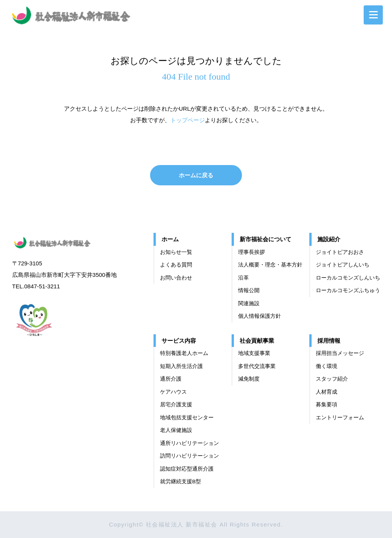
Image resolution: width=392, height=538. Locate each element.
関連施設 (249, 303)
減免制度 (249, 379)
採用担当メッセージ (340, 353)
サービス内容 (179, 340)
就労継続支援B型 (180, 481)
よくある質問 (176, 265)
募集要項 (326, 404)
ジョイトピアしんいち (342, 265)
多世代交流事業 (257, 366)
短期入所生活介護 (181, 366)
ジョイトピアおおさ (340, 252)
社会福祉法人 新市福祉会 (60, 241)
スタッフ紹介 (332, 379)
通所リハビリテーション (189, 443)
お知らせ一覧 (176, 252)
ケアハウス (173, 392)
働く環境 (326, 366)
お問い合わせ (176, 278)
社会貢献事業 (257, 340)
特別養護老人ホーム (184, 353)
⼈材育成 (326, 392)
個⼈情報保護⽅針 (259, 316)
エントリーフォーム (340, 417)
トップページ (187, 120)
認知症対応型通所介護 (187, 469)
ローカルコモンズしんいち (348, 278)
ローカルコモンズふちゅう (348, 290)
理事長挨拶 (251, 252)
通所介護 (170, 379)
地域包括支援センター (187, 417)
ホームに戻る (196, 175)
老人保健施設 (176, 430)
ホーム (170, 239)
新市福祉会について (265, 239)
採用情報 (328, 340)
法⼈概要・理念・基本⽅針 (270, 265)
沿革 (243, 278)
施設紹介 (328, 239)
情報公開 (249, 290)
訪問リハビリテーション (189, 456)
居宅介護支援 (176, 404)
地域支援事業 (254, 353)
